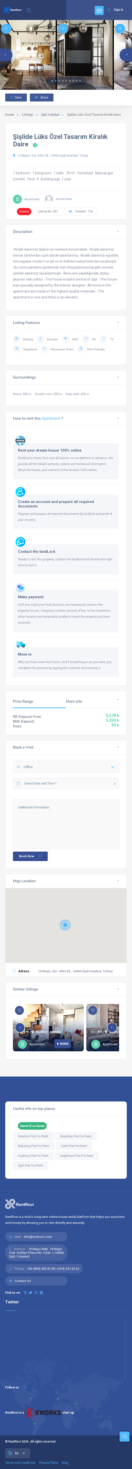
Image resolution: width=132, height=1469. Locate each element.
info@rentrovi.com (38, 1237)
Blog (65, 1463)
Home (9, 114)
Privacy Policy (48, 1463)
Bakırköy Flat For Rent (33, 1146)
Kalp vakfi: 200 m (77, 394)
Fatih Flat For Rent (74, 1146)
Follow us (15, 1387)
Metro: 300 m (22, 394)
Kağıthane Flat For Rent (76, 1156)
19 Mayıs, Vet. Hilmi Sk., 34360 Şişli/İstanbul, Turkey (50, 155)
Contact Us (22, 1281)
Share (41, 97)
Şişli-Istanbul (50, 114)
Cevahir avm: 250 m (48, 394)
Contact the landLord (36, 551)
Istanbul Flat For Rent (33, 1136)
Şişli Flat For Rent (30, 1165)
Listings (27, 114)
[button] (52, 81)
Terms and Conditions (20, 1463)
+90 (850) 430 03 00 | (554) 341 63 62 (53, 1269)
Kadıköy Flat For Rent (33, 1156)
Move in (25, 654)
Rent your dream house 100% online (50, 450)
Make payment (31, 597)
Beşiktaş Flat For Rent (75, 1136)
